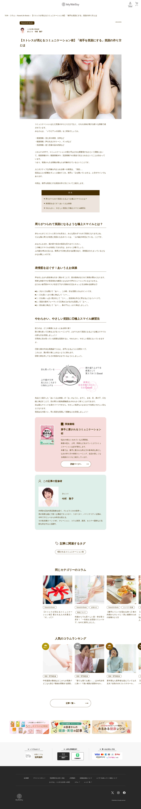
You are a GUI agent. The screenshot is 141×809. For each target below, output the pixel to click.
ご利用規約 (72, 778)
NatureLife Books (23, 16)
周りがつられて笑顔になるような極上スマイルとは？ (66, 199)
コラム (12, 16)
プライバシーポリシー (39, 778)
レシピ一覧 (87, 782)
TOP (6, 16)
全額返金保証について (86, 778)
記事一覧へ (70, 703)
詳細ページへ (75, 464)
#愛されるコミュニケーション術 (70, 552)
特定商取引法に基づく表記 (57, 778)
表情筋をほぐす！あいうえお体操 (59, 204)
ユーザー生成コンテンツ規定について (106, 778)
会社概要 (26, 778)
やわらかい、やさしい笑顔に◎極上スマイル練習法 (65, 208)
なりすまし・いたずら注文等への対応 (59, 782)
